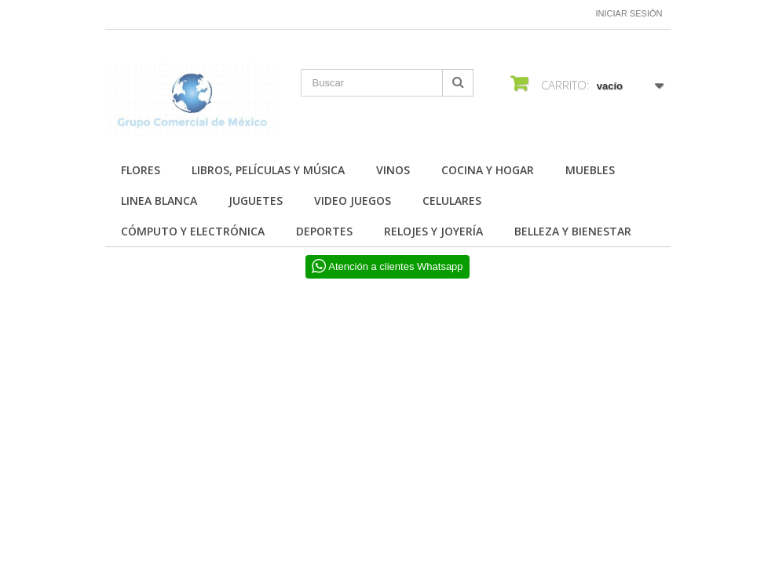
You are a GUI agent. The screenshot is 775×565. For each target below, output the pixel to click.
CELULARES (451, 200)
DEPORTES (324, 231)
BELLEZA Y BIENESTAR (572, 231)
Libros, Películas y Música (268, 169)
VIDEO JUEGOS (352, 200)
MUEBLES (590, 169)
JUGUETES (255, 200)
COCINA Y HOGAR (487, 169)
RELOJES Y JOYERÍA (433, 231)
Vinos (393, 169)
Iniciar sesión (629, 13)
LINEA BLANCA (159, 200)
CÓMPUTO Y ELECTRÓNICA (193, 231)
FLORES (140, 169)
